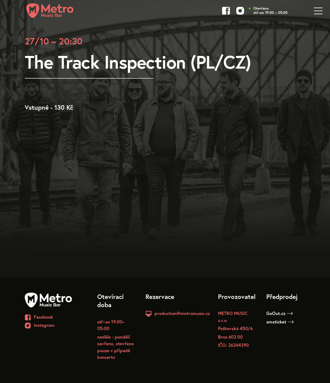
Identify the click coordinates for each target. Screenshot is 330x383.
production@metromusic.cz (182, 313)
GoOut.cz (279, 313)
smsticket (280, 322)
